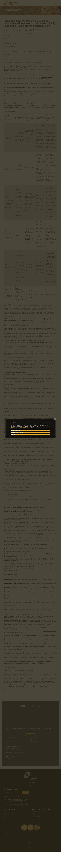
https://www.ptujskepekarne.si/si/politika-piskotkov (22, 427)
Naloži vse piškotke (15, 430)
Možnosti (13, 434)
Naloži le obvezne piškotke (17, 432)
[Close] (55, 419)
